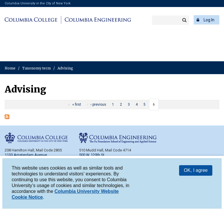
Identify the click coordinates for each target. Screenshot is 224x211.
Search (184, 20)
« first (76, 104)
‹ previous (98, 104)
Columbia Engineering (97, 20)
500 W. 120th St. (92, 155)
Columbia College (32, 20)
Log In (209, 20)
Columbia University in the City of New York (38, 3)
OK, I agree (196, 171)
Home (10, 68)
